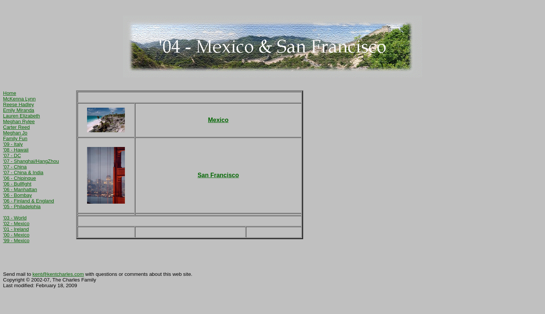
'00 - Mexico (16, 235)
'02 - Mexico (16, 223)
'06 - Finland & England (28, 201)
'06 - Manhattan (20, 189)
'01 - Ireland (16, 229)
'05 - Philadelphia (21, 206)
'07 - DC (12, 155)
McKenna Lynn (19, 99)
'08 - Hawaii (16, 150)
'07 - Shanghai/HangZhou (31, 161)
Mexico (218, 120)
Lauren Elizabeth (21, 116)
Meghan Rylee (19, 121)
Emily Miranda (18, 110)
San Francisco (218, 175)
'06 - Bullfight (17, 184)
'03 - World (14, 218)
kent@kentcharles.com (58, 274)
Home (9, 93)
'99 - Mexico (16, 240)
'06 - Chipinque (19, 178)
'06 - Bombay (17, 195)
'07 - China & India (23, 172)
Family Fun (15, 138)
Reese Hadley (18, 104)
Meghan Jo (15, 133)
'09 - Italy (13, 144)
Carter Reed (16, 127)
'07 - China (14, 167)
